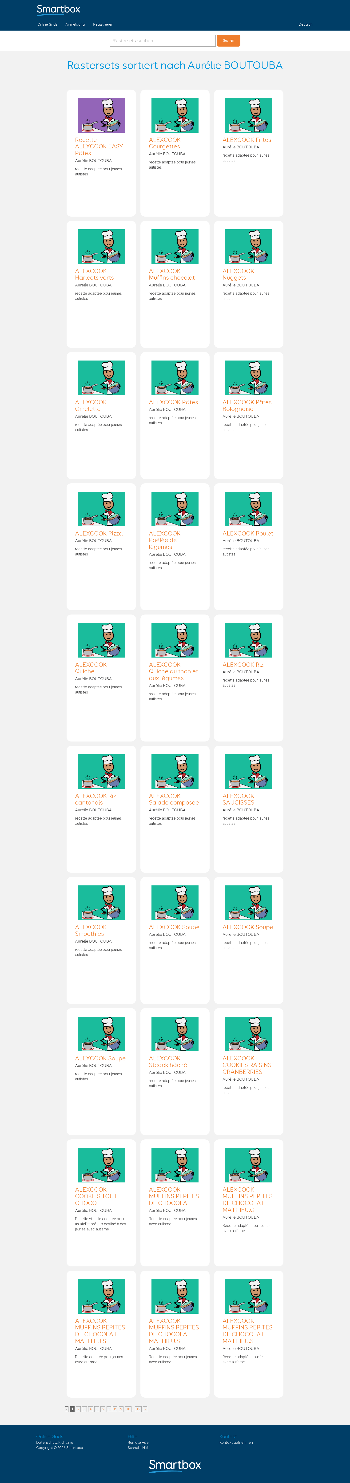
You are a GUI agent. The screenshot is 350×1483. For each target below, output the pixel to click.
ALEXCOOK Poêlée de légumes (165, 541)
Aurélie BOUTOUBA (93, 161)
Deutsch (306, 24)
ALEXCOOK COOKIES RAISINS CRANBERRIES (247, 1065)
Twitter (297, 9)
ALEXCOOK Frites (247, 140)
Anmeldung (75, 24)
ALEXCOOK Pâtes (173, 403)
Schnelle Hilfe (138, 1448)
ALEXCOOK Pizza (99, 534)
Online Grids (47, 24)
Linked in (308, 9)
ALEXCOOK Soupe (174, 927)
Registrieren (103, 24)
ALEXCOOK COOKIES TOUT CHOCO (96, 1197)
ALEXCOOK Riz (243, 665)
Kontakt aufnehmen (236, 1442)
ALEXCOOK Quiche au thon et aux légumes (173, 672)
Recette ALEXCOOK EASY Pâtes (99, 147)
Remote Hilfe (138, 1442)
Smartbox (74, 1448)
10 (128, 1409)
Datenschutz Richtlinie (54, 1442)
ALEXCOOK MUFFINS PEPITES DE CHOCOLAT (174, 1197)
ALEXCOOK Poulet (248, 534)
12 (138, 1409)
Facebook (286, 9)
